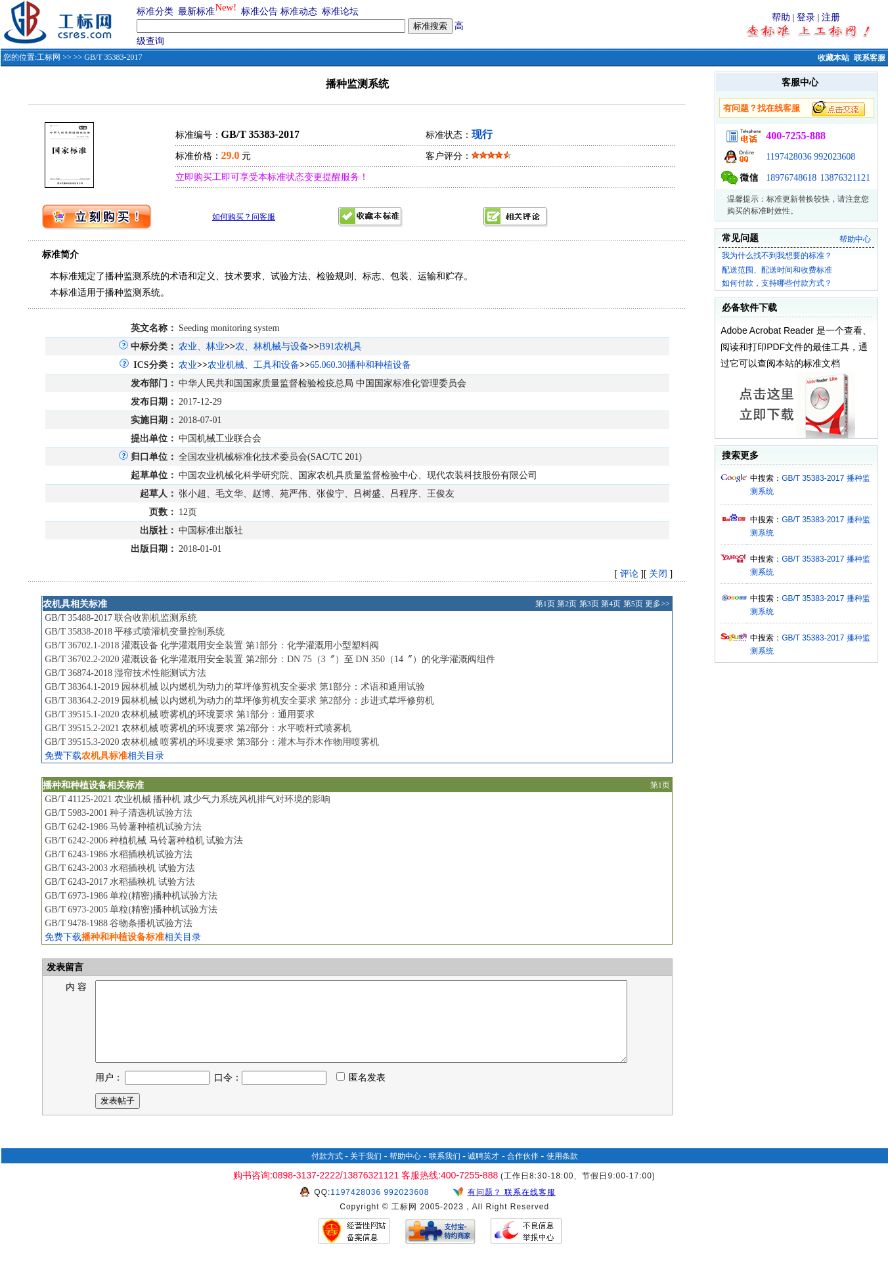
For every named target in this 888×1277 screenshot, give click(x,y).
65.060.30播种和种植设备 (360, 365)
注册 (831, 17)
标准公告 (259, 11)
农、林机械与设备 (272, 346)
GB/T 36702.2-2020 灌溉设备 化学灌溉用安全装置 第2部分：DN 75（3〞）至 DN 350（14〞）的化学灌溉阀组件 (270, 659)
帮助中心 (855, 239)
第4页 (611, 603)
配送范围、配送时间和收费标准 (777, 270)
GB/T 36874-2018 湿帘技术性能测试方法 (125, 673)
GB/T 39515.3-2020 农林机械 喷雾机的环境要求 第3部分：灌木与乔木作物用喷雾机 (212, 742)
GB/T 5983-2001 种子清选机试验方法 (118, 813)
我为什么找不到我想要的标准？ (777, 255)
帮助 (781, 17)
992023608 (834, 157)
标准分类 (155, 11)
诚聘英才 (483, 1171)
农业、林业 (202, 346)
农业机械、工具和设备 (254, 365)
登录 (806, 17)
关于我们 (366, 1171)
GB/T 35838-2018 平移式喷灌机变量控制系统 (135, 632)
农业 (188, 365)
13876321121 (845, 178)
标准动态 (298, 11)
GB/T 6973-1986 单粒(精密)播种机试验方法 (131, 896)
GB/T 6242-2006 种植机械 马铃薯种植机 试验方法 (144, 840)
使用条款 (562, 1171)
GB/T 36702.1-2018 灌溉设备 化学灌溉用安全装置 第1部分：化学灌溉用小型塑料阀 (212, 645)
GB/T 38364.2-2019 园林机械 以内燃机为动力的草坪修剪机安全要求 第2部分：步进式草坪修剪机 (239, 701)
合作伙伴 (523, 1171)
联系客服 (869, 57)
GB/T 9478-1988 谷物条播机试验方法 (118, 923)
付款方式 (327, 1171)
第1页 (545, 603)
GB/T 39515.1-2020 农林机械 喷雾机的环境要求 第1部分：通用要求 (180, 714)
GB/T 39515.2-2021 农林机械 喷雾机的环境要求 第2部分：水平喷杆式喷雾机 (198, 728)
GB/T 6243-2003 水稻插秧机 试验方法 (120, 868)
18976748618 (791, 178)
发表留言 (63, 967)
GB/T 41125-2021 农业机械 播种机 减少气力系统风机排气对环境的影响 (187, 799)
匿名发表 (361, 1093)
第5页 (633, 603)
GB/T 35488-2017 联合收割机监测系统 (121, 618)
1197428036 (788, 157)
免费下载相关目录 (104, 756)
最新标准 (196, 11)
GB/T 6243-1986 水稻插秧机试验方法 (118, 854)
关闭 (658, 574)
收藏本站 (833, 57)
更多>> (657, 603)
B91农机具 (340, 346)
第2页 (567, 603)
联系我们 (444, 1171)
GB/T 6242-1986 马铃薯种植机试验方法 (123, 827)
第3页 (589, 603)
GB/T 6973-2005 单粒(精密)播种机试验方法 (131, 909)
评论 (629, 574)
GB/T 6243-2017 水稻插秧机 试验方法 (120, 882)
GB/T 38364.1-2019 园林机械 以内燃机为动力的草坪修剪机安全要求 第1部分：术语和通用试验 (235, 687)
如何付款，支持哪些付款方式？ (777, 283)
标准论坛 (340, 11)
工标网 (48, 57)
